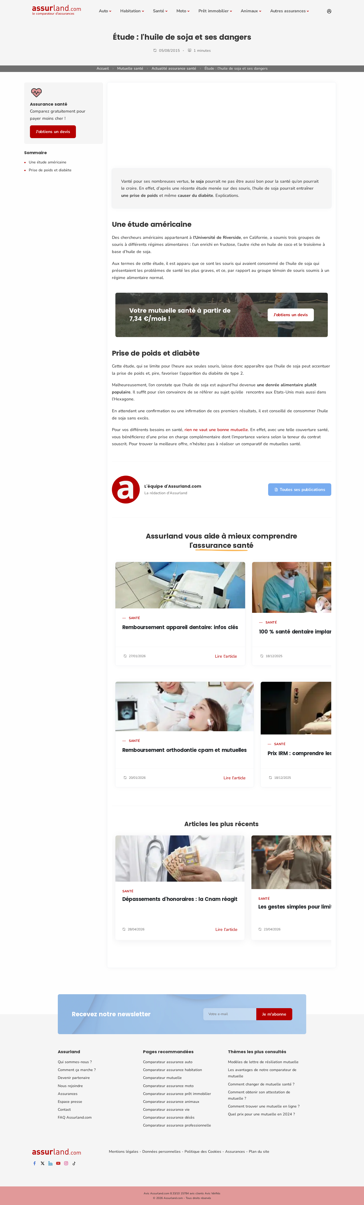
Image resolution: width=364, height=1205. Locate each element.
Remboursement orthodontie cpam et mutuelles (184, 750)
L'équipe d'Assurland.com (172, 486)
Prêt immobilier (213, 11)
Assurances (68, 1093)
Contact (64, 1109)
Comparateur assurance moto (168, 1085)
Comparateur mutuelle (162, 1077)
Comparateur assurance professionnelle (177, 1125)
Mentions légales (123, 1151)
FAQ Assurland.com (75, 1117)
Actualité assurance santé (174, 68)
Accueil (103, 68)
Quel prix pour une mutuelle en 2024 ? (261, 1114)
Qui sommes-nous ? (75, 1062)
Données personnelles (161, 1151)
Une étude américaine (47, 162)
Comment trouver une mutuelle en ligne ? (263, 1106)
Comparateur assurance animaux (171, 1101)
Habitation (130, 11)
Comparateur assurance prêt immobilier (177, 1093)
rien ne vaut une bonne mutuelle (216, 429)
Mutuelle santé (130, 68)
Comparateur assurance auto (167, 1062)
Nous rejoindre (70, 1085)
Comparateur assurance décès (169, 1117)
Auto (103, 11)
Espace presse (70, 1101)
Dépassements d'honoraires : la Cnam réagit (180, 899)
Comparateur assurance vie (166, 1109)
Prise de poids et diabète (50, 170)
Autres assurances (288, 11)
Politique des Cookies (203, 1151)
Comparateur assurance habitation (172, 1069)
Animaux (249, 11)
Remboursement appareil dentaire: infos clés (180, 627)
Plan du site (259, 1151)
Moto (181, 11)
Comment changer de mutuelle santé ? (261, 1084)
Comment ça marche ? (77, 1069)
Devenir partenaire (74, 1077)
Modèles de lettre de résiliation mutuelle (263, 1062)
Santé (158, 11)
